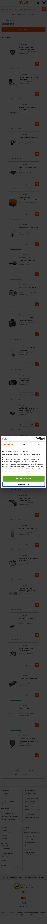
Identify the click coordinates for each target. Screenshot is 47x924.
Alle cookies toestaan (23, 478)
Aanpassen (23, 484)
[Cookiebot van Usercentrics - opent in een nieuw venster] (36, 438)
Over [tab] (38, 444)
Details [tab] (23, 444)
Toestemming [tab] (8, 444)
